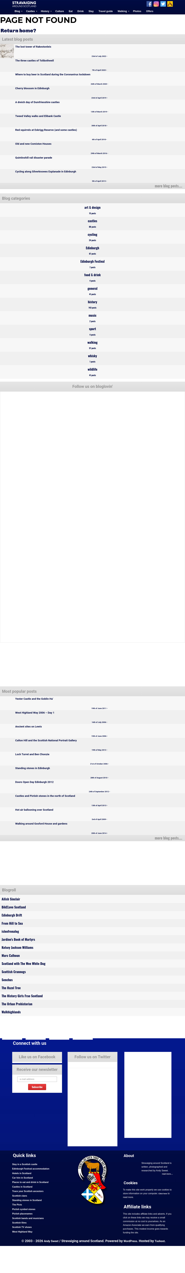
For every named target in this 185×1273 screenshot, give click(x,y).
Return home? (20, 30)
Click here (163, 1221)
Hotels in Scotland (22, 1200)
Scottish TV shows (23, 1254)
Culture (59, 11)
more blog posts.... (167, 185)
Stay (91, 11)
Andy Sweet (50, 1268)
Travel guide (106, 11)
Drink (80, 11)
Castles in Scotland (23, 1213)
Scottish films (20, 1249)
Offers (149, 11)
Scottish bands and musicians (29, 1245)
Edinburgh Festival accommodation (32, 1195)
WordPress (130, 1268)
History (45, 11)
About (129, 1182)
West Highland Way (23, 1258)
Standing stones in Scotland (28, 1227)
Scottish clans (20, 1222)
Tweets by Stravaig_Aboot (80, 1091)
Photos (137, 11)
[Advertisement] (23, 880)
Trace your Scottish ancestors (29, 1218)
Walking (122, 11)
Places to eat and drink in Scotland (32, 1209)
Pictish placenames (23, 1240)
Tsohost (161, 1268)
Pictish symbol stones (24, 1236)
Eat (71, 11)
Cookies (131, 1210)
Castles (30, 11)
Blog (17, 11)
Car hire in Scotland (23, 1204)
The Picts (17, 1231)
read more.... (167, 1201)
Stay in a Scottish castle (26, 1191)
